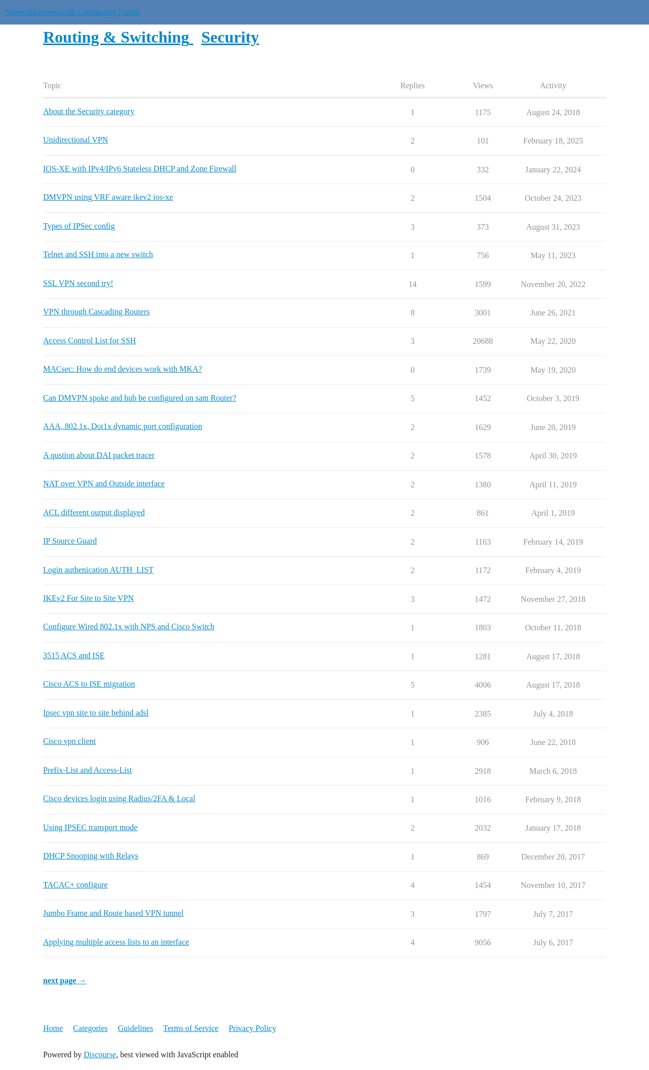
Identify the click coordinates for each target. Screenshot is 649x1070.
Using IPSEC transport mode (90, 827)
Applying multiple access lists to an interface (116, 942)
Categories (90, 1028)
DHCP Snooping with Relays (90, 855)
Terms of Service (191, 1028)
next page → (64, 980)
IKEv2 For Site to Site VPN (88, 598)
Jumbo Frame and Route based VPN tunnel (113, 913)
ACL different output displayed (94, 512)
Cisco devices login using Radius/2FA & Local (119, 798)
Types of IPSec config (79, 226)
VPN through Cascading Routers (96, 311)
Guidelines (135, 1028)
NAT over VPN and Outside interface (104, 483)
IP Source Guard (70, 541)
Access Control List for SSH (89, 340)
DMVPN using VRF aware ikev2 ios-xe (108, 197)
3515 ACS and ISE (73, 655)
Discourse (100, 1054)
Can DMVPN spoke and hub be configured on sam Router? (139, 398)
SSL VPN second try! (78, 283)
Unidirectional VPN (75, 139)
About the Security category (88, 111)
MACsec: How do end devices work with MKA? (122, 369)
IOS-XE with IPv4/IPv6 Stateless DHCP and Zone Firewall (139, 168)
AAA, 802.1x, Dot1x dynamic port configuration (122, 426)
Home (53, 1028)
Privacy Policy (252, 1028)
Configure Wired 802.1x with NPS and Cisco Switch (128, 626)
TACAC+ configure (75, 884)
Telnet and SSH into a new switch (98, 254)
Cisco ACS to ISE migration (89, 684)
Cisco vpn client (69, 741)
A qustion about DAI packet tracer (99, 455)
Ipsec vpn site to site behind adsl (96, 712)
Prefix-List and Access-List (87, 770)
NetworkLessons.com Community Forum (72, 12)
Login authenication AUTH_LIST (98, 569)
